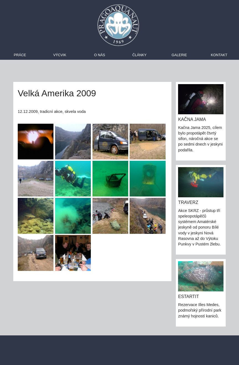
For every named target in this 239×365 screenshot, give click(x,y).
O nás (99, 55)
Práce (20, 55)
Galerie (179, 55)
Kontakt (219, 55)
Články (139, 55)
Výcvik (59, 55)
